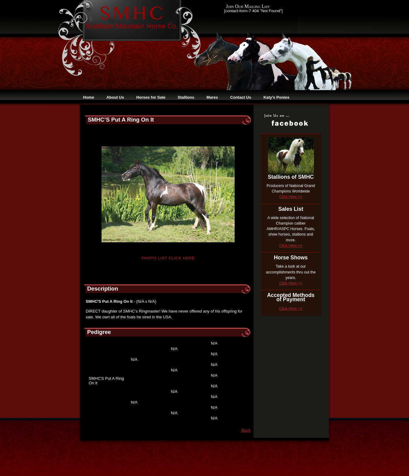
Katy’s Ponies (276, 97)
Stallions (186, 97)
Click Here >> (290, 197)
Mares (212, 97)
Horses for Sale (150, 97)
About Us (115, 97)
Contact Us (240, 97)
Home (88, 97)
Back (246, 430)
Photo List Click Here (168, 258)
